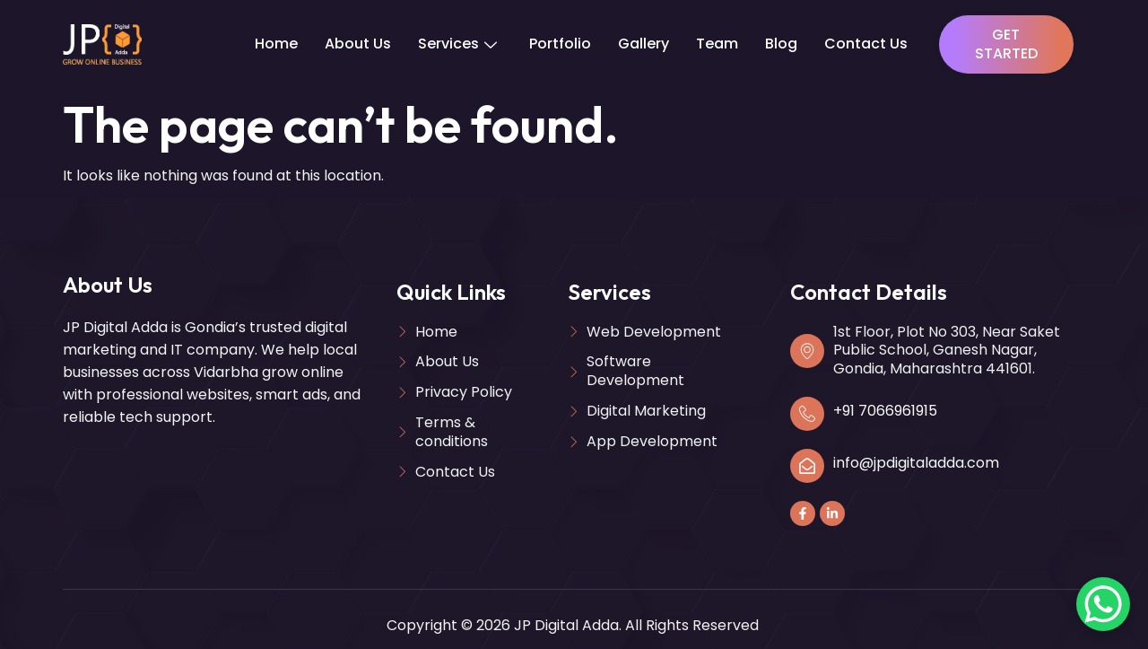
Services (457, 43)
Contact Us (866, 43)
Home (276, 43)
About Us (358, 43)
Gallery (643, 43)
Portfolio (560, 43)
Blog (781, 43)
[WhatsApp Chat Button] (1103, 604)
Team (717, 43)
